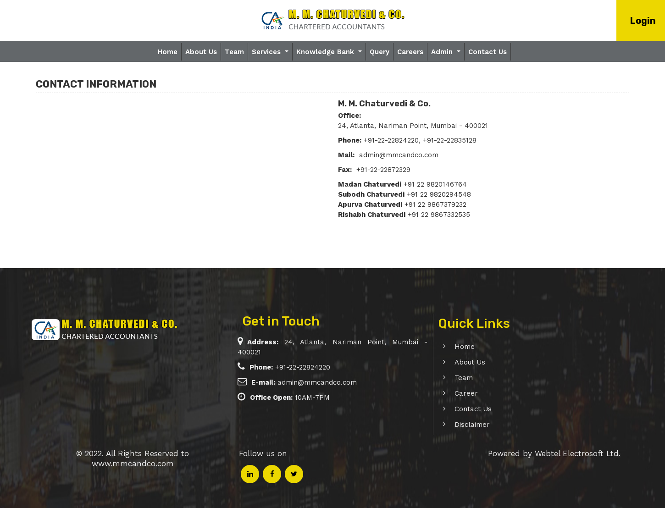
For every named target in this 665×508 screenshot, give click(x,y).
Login (643, 20)
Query (379, 52)
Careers (410, 52)
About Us (201, 52)
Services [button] (267, 52)
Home (167, 52)
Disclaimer (461, 424)
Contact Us (487, 52)
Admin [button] (443, 52)
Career (455, 393)
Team (234, 52)
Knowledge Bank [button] (326, 52)
